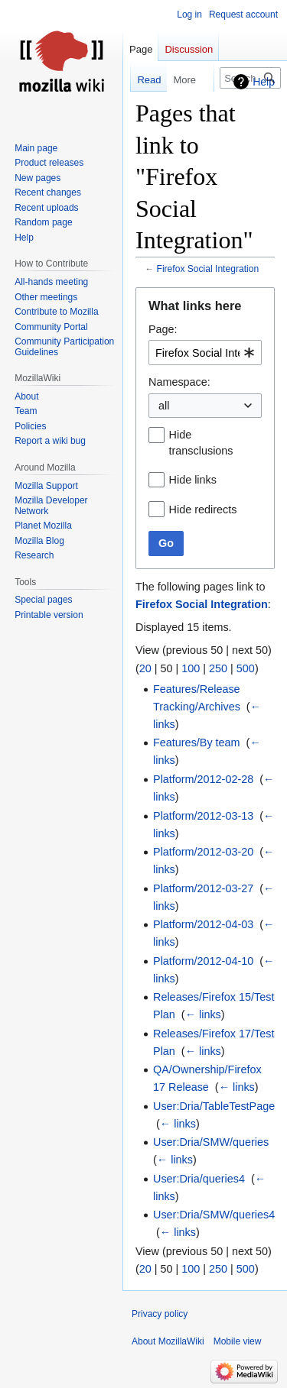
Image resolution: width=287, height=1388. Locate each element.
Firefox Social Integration (208, 269)
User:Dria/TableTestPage (214, 1106)
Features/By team (196, 742)
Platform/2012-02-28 (203, 779)
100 (190, 668)
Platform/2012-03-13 (203, 816)
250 (218, 668)
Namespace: (179, 382)
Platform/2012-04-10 (203, 961)
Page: (163, 329)
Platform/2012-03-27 (203, 888)
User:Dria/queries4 (199, 1179)
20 (145, 668)
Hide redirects (203, 509)
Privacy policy (160, 1314)
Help (264, 82)
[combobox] (205, 352)
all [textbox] (163, 406)
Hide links (193, 480)
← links (203, 1014)
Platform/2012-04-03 (203, 924)
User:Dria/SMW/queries (211, 1142)
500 (245, 668)
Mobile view (238, 1341)
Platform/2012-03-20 (203, 852)
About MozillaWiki (168, 1341)
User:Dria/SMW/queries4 (214, 1214)
